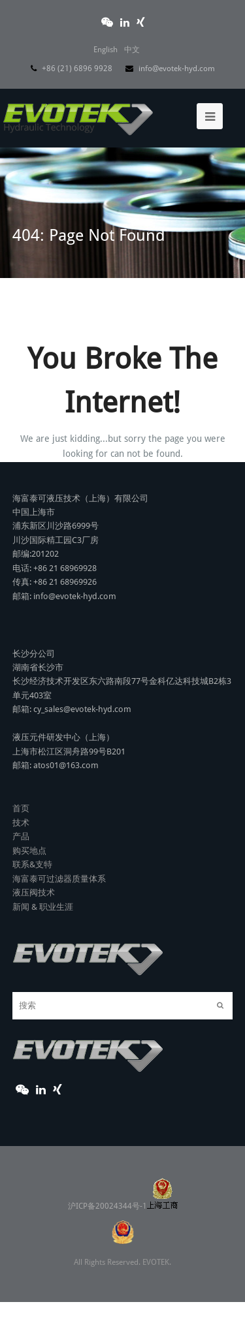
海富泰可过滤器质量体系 (59, 879)
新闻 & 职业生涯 (42, 907)
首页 (20, 808)
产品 (20, 836)
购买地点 (29, 851)
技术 (20, 823)
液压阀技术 (33, 892)
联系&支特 (32, 864)
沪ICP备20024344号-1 (123, 1206)
